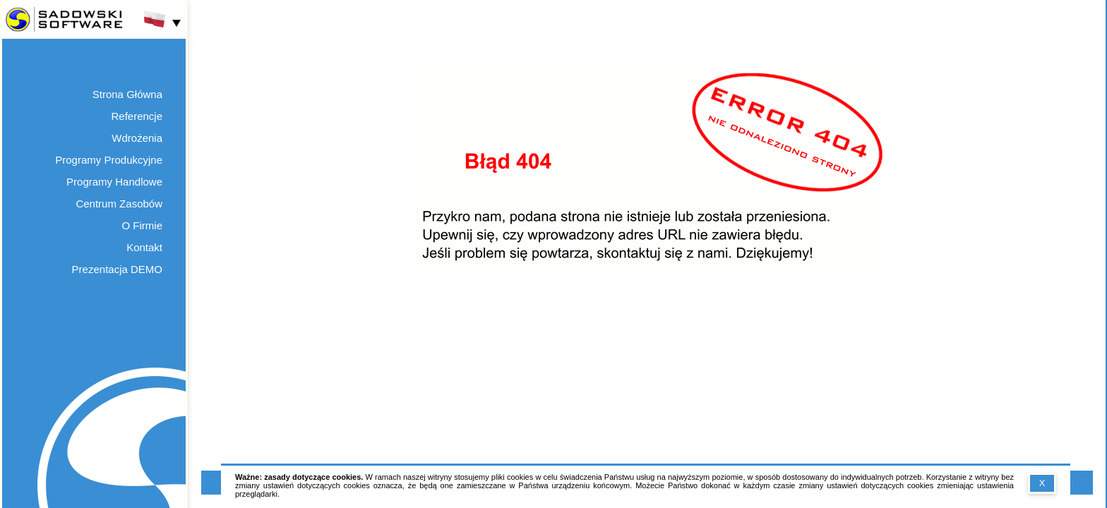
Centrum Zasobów (119, 204)
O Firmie (142, 225)
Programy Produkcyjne (108, 160)
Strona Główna (127, 94)
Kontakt (144, 247)
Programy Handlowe (114, 182)
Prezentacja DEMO (117, 269)
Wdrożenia (137, 138)
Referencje (136, 116)
